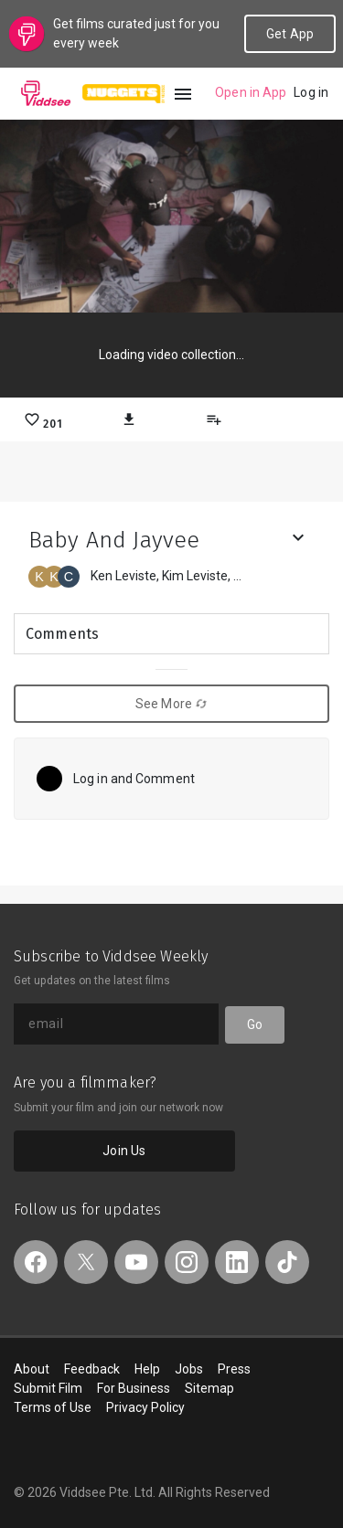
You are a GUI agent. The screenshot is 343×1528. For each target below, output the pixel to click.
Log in (311, 92)
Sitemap (209, 1388)
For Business (133, 1388)
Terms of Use (52, 1407)
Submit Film (48, 1388)
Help (147, 1369)
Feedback (92, 1369)
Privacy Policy (145, 1407)
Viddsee (46, 93)
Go (255, 1024)
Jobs (189, 1369)
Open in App (250, 92)
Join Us (123, 1150)
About (31, 1369)
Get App (290, 34)
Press (234, 1369)
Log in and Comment (134, 778)
